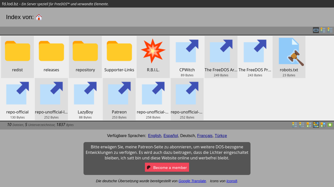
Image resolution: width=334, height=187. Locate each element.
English (154, 136)
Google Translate (192, 181)
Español (170, 136)
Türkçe (221, 136)
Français (204, 136)
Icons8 (231, 181)
